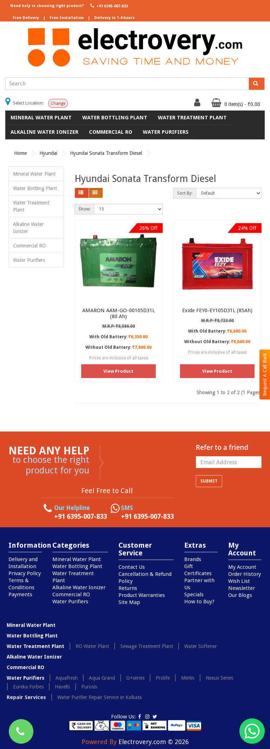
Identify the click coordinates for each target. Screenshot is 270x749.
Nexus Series (219, 678)
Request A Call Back (265, 374)
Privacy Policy (24, 573)
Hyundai (48, 153)
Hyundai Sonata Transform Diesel (106, 153)
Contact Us (131, 567)
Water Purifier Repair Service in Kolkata (99, 697)
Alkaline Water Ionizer (44, 132)
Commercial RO (110, 132)
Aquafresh (67, 678)
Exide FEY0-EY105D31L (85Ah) (217, 310)
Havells (62, 687)
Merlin (187, 678)
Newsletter (241, 588)
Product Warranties (141, 595)
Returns (127, 588)
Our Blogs (240, 595)
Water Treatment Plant (192, 117)
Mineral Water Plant (41, 117)
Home (20, 153)
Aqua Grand (102, 678)
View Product (118, 371)
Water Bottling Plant (114, 117)
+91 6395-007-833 (108, 6)
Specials (194, 594)
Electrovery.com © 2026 (153, 741)
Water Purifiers (165, 132)
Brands (192, 559)
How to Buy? (199, 601)
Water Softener (200, 646)
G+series (135, 678)
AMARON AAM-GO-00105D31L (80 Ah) (118, 313)
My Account (242, 567)
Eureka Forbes (28, 687)
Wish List (239, 581)
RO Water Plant (92, 646)
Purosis (89, 687)
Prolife (163, 678)
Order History (244, 574)
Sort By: (184, 193)
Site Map (129, 602)
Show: (84, 209)
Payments (20, 594)
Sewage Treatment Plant (146, 646)
